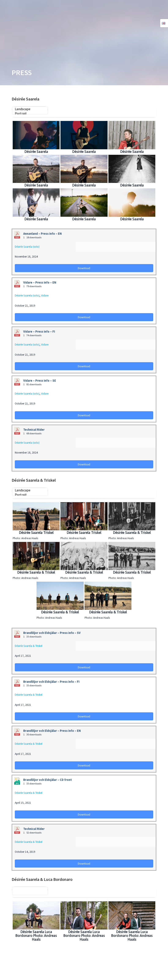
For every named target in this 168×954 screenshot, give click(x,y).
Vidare (44, 295)
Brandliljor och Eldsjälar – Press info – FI (51, 682)
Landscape (29, 109)
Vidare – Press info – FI (39, 331)
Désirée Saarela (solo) (27, 246)
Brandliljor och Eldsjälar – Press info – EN (52, 731)
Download (84, 268)
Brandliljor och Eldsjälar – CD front (47, 780)
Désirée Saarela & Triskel (28, 646)
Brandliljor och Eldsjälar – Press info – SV (52, 633)
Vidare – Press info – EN (39, 282)
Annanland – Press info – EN (42, 234)
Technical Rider (34, 430)
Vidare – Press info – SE (39, 380)
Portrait (29, 113)
